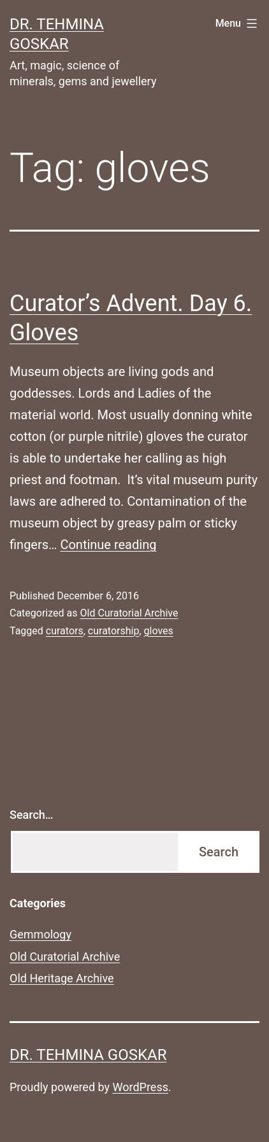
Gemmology (40, 934)
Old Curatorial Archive (129, 613)
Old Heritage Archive (62, 978)
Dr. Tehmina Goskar (88, 1055)
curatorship (114, 631)
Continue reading (108, 544)
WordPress (140, 1087)
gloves (158, 631)
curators (65, 631)
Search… (32, 814)
